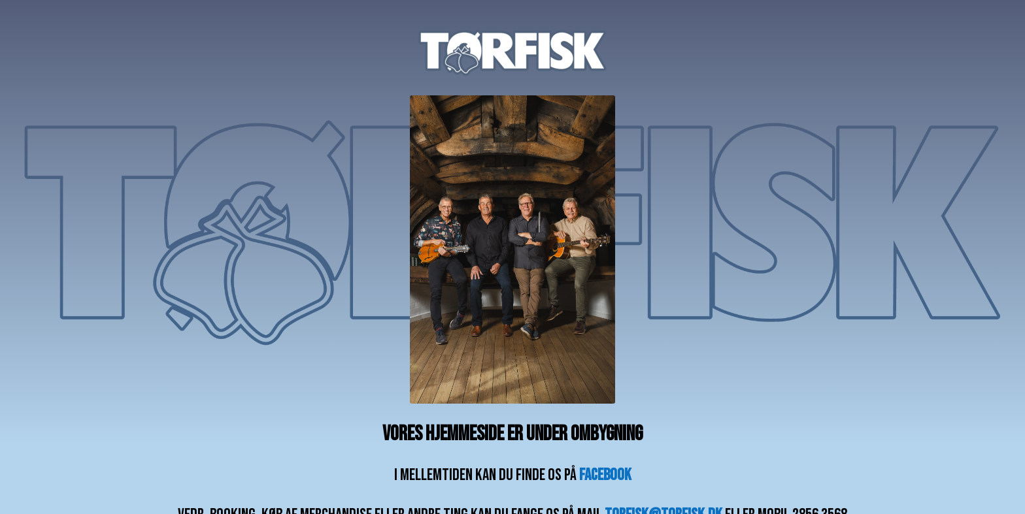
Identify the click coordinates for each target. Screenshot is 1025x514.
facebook (605, 475)
